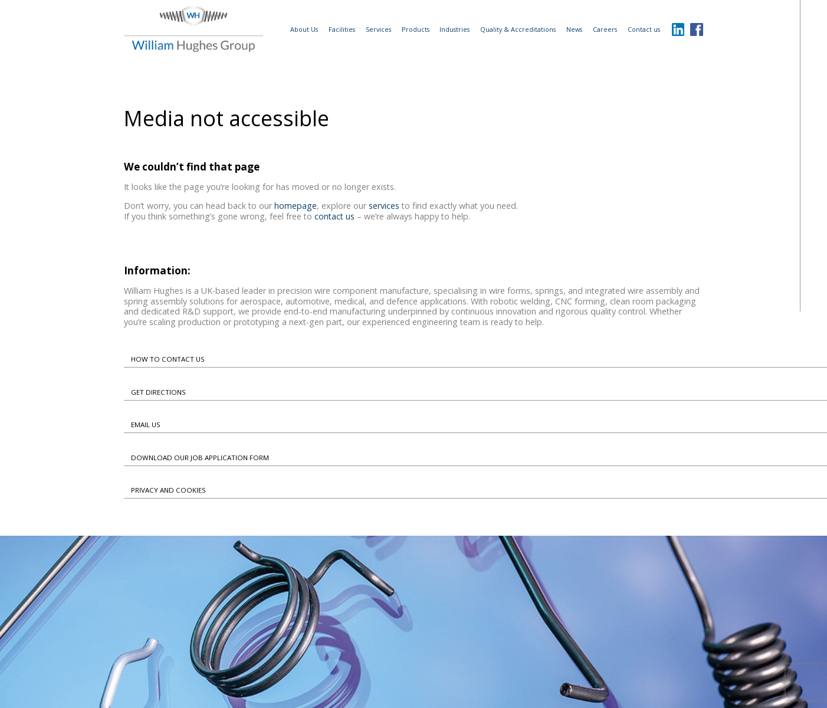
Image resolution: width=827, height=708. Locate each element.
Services (378, 29)
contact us (334, 216)
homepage (295, 205)
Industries (454, 29)
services (384, 205)
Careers (605, 29)
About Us (304, 29)
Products (415, 29)
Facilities (342, 29)
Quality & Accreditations (518, 29)
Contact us (644, 29)
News (574, 29)
